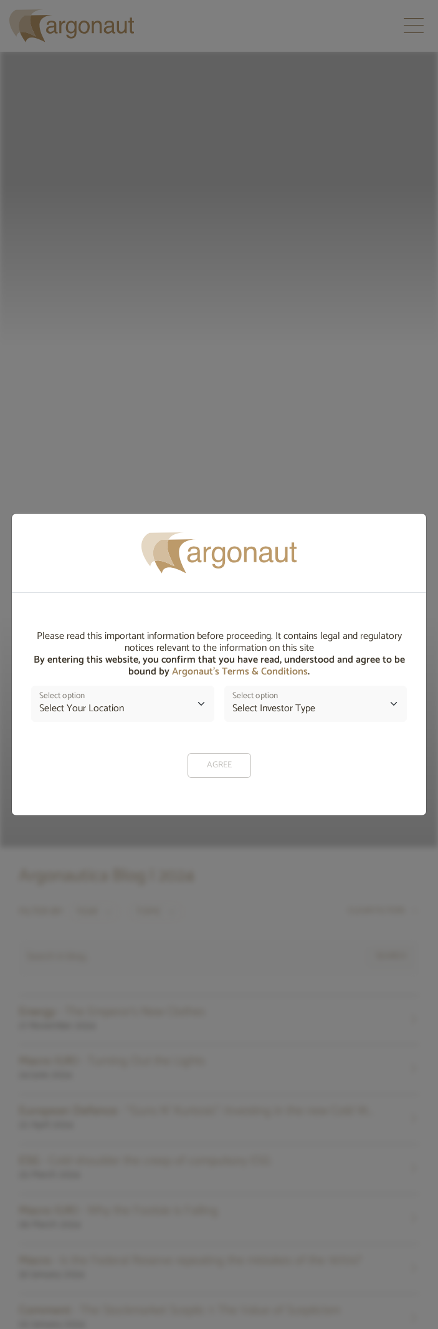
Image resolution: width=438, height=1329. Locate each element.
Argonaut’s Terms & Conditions (240, 671)
